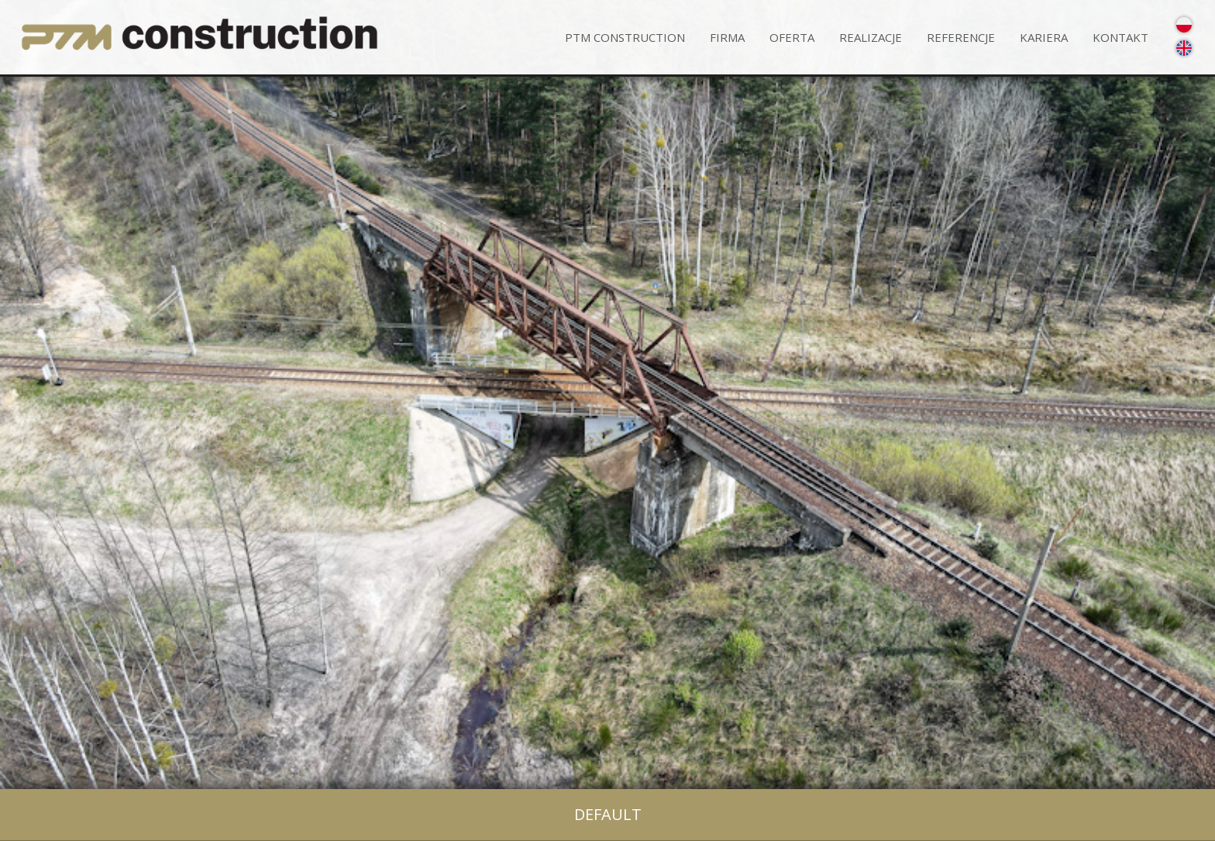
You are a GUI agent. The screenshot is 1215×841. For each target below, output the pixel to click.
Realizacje (870, 37)
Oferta (791, 37)
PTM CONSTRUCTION (625, 37)
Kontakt (1120, 37)
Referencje (961, 37)
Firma (727, 37)
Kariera (1044, 37)
